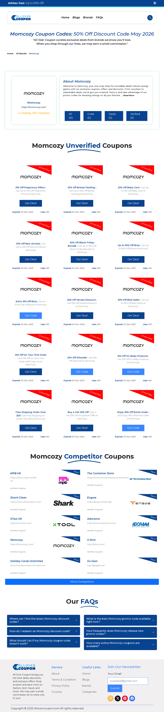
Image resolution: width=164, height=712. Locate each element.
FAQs (99, 17)
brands (86, 685)
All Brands (21, 53)
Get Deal (30, 203)
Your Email (114, 673)
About (56, 673)
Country (57, 691)
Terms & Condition (64, 679)
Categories (89, 691)
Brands (88, 17)
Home (65, 17)
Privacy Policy (61, 685)
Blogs (76, 17)
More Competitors (82, 581)
